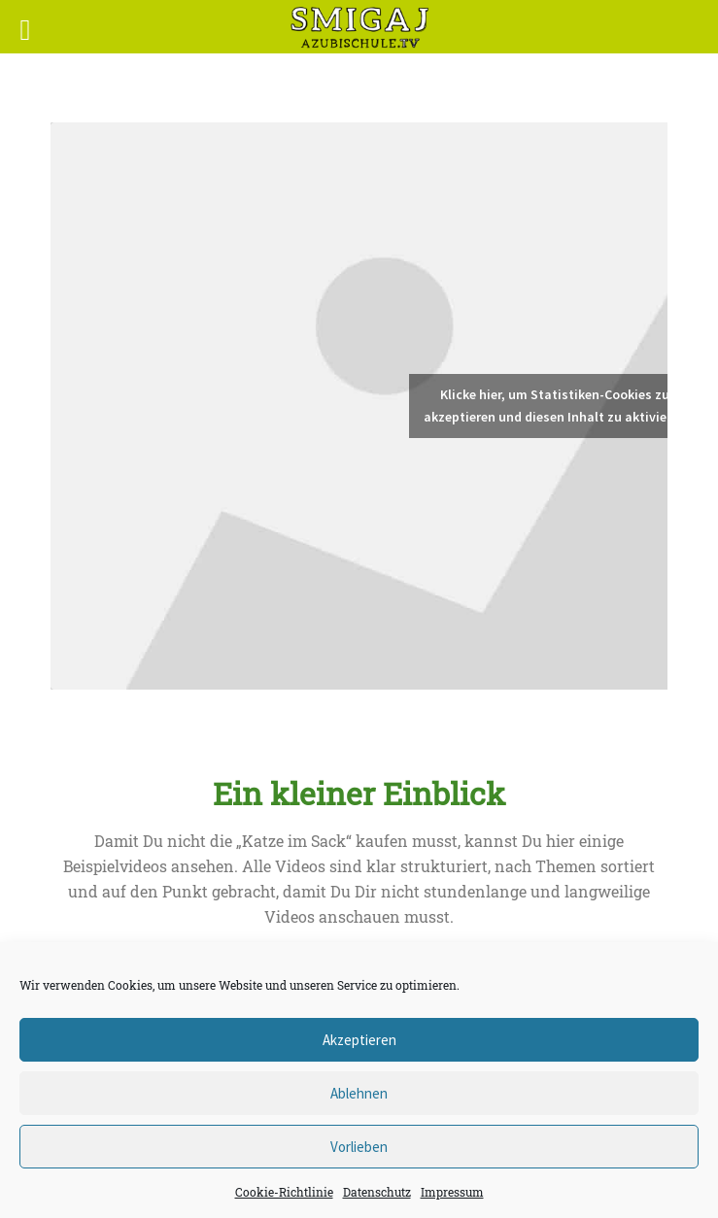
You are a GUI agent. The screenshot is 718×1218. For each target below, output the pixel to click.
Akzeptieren (359, 1040)
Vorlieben (359, 1146)
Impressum (452, 1192)
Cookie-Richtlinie (284, 1192)
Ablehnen (359, 1093)
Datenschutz (377, 1192)
